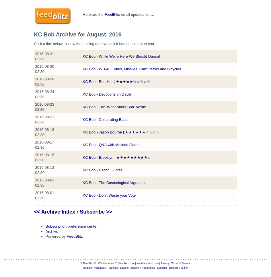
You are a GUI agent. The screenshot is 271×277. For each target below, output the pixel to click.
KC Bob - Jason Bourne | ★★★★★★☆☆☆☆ (121, 132)
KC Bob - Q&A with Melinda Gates (111, 145)
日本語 (184, 267)
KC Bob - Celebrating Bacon (106, 119)
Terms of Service (180, 263)
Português (100, 267)
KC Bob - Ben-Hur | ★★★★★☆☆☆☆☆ (116, 82)
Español (124, 267)
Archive (52, 231)
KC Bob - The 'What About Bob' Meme (114, 107)
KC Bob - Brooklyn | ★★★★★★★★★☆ (117, 157)
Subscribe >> (96, 212)
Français (113, 267)
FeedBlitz (112, 14)
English (87, 267)
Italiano (135, 267)
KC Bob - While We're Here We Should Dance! (121, 56)
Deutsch (173, 267)
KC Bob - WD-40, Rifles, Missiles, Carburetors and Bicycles (132, 69)
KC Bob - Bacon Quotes (103, 170)
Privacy (165, 263)
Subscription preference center (72, 226)
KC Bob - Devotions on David (107, 94)
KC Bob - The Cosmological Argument (114, 183)
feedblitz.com (126, 263)
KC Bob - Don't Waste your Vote (109, 195)
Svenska (162, 267)
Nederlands (148, 267)
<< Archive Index (54, 212)
